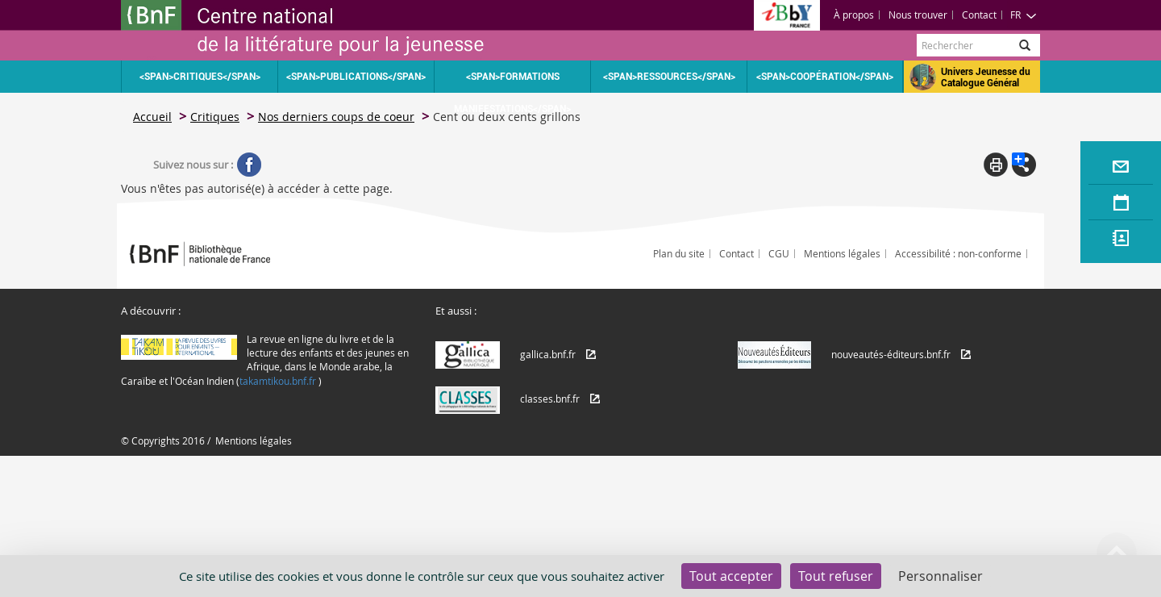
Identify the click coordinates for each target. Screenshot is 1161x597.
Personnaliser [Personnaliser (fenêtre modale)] (940, 576)
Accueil (152, 116)
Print (996, 164)
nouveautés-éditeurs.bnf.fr (891, 354)
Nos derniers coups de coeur (336, 116)
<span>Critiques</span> (199, 76)
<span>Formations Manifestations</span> (512, 82)
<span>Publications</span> (356, 76)
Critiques (214, 116)
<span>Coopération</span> (824, 76)
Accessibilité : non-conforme (958, 253)
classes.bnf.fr (550, 398)
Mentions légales (842, 253)
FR (1023, 14)
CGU (778, 253)
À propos (854, 14)
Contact (979, 14)
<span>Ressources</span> (669, 76)
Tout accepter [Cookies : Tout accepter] (731, 576)
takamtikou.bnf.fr (277, 380)
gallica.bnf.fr (548, 354)
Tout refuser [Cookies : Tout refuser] (835, 576)
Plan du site (679, 253)
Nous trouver (917, 14)
